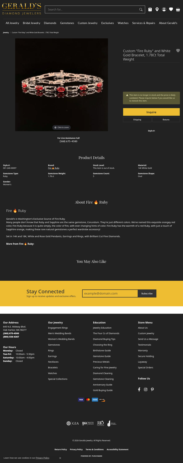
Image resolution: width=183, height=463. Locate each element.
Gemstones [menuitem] (54, 344)
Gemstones (67, 23)
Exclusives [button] (107, 23)
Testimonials (144, 344)
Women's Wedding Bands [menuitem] (61, 339)
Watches (123, 23)
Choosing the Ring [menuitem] (102, 344)
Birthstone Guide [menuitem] (102, 350)
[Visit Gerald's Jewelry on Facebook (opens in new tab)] (139, 390)
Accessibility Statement (117, 449)
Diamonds (50, 23)
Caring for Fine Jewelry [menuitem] (105, 367)
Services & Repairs (143, 23)
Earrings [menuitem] (52, 356)
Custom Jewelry (87, 23)
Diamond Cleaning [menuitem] (102, 373)
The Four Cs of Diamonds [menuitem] (106, 333)
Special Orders (145, 367)
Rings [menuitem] (51, 350)
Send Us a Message (148, 339)
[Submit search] (141, 9)
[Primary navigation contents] (91, 23)
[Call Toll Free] (11, 336)
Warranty (143, 350)
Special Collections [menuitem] (57, 378)
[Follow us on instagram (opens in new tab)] (145, 390)
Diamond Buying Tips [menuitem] (104, 339)
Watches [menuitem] (52, 373)
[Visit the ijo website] (88, 423)
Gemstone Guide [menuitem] (102, 356)
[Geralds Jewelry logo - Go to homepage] (22, 9)
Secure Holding (146, 356)
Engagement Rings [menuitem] (58, 327)
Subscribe (147, 293)
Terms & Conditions (95, 449)
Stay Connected (46, 291)
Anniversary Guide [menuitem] (102, 384)
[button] (164, 9)
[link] (150, 9)
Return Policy (61, 449)
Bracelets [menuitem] (53, 367)
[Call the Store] (11, 333)
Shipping (137, 119)
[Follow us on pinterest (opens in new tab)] (152, 390)
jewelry (6, 32)
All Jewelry (12, 23)
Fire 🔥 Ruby (53, 168)
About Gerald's (168, 23)
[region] (61, 84)
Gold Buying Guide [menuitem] (103, 390)
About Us (143, 327)
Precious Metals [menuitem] (101, 361)
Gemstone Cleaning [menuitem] (103, 378)
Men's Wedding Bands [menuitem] (59, 333)
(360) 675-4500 (68, 141)
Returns (166, 119)
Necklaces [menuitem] (53, 361)
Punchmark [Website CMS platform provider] (97, 456)
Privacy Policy (76, 449)
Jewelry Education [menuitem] (102, 327)
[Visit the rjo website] (100, 423)
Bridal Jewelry (31, 23)
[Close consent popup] (60, 458)
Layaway (142, 361)
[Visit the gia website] (73, 423)
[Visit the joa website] (112, 423)
